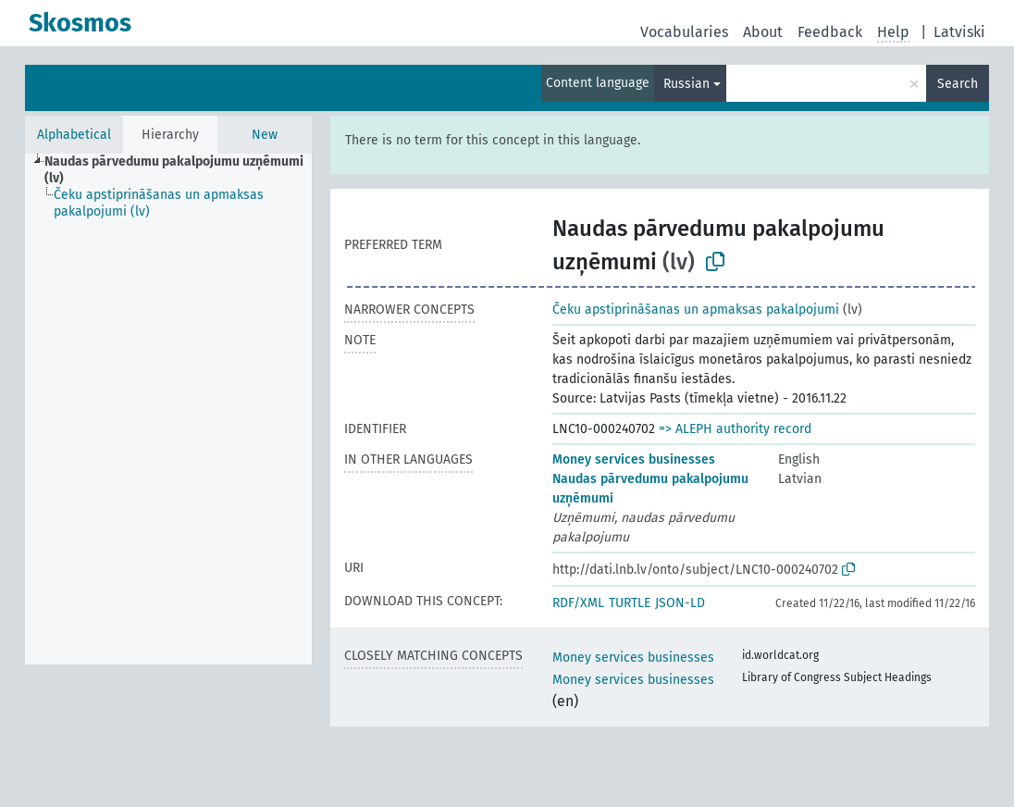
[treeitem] (185, 170)
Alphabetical (74, 135)
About (763, 32)
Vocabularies (684, 32)
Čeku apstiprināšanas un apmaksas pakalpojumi (695, 309)
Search (957, 84)
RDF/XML (578, 603)
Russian (686, 84)
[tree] (168, 409)
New (265, 135)
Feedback (830, 32)
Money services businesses (633, 459)
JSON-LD (680, 603)
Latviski (959, 32)
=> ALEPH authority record (735, 429)
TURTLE (629, 603)
